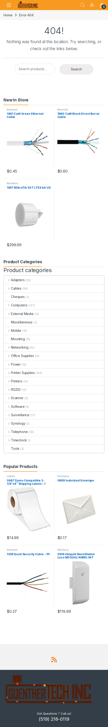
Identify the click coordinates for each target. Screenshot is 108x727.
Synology (14, 423)
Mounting (14, 339)
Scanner (14, 398)
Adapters (14, 280)
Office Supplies (19, 356)
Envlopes (63, 476)
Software (14, 407)
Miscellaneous (18, 322)
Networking (16, 347)
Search (82, 5)
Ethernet (12, 109)
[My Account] (92, 5)
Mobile (12, 330)
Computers (16, 305)
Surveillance (16, 415)
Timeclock (15, 440)
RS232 (12, 389)
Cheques (14, 297)
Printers (13, 381)
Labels (11, 476)
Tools (11, 448)
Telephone (16, 432)
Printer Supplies (19, 373)
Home (7, 15)
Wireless (63, 549)
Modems (12, 183)
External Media (18, 314)
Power (12, 364)
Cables (12, 288)
